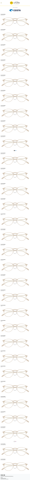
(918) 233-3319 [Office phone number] (2, 476)
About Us (2, 477)
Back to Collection (15, 7)
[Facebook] (1, 475)
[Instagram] (2, 475)
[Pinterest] (4, 475)
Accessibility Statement (3, 478)
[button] (1, 3)
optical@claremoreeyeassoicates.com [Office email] (8, 476)
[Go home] (15, 3)
